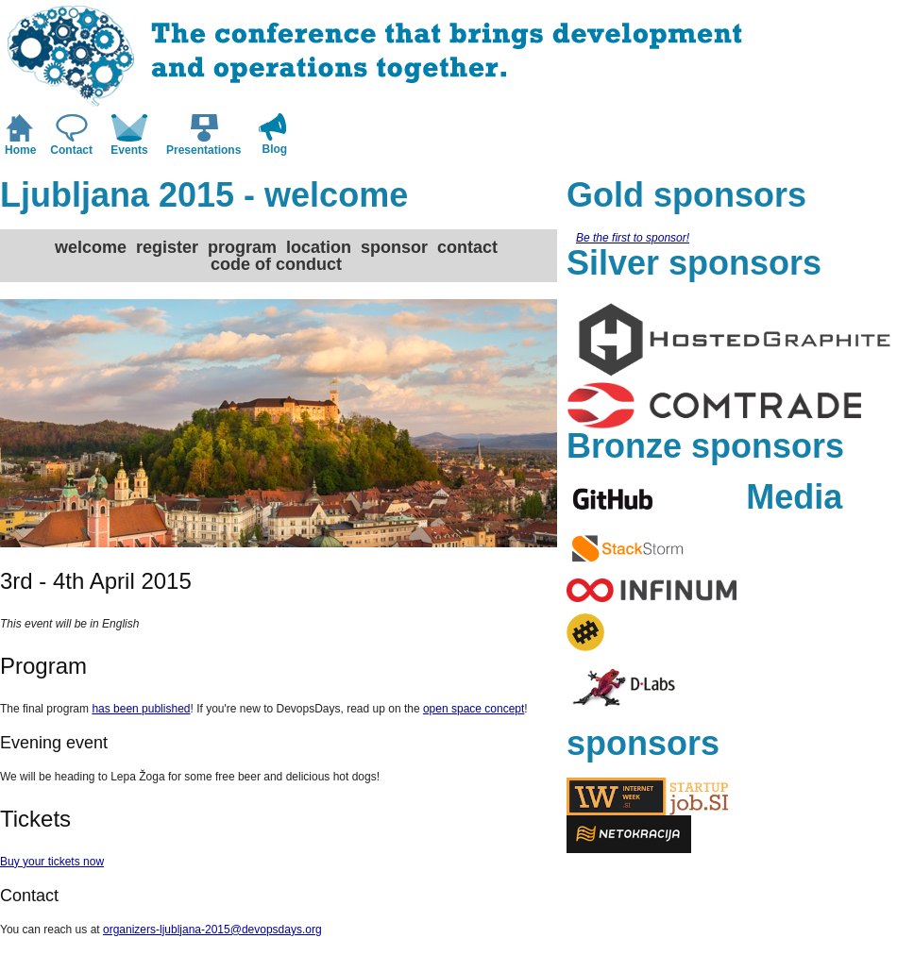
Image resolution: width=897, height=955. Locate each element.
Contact (71, 150)
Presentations (203, 150)
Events (128, 150)
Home (20, 150)
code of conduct (276, 264)
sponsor (394, 247)
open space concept (473, 708)
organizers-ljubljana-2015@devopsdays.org (212, 929)
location (318, 247)
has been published (141, 708)
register (167, 247)
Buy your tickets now (52, 861)
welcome (91, 247)
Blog (275, 149)
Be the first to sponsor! (632, 237)
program (242, 247)
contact (467, 247)
